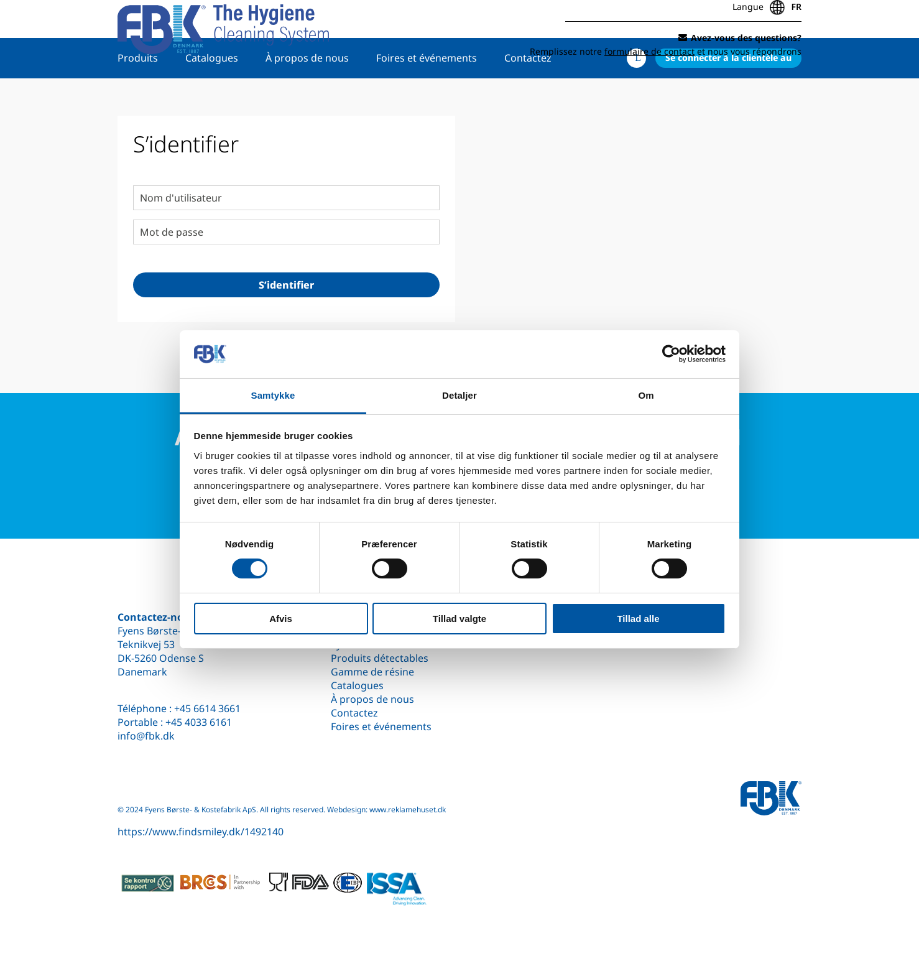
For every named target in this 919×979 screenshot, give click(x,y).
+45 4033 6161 (198, 722)
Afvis (280, 618)
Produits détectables (379, 658)
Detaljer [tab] (459, 395)
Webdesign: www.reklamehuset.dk (386, 809)
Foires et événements (426, 97)
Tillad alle (638, 618)
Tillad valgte (459, 618)
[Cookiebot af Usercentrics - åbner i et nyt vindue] (671, 354)
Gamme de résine (372, 672)
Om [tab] (645, 395)
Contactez (528, 97)
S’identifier (286, 325)
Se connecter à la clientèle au (728, 97)
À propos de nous (307, 97)
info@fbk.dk (146, 736)
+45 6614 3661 (207, 708)
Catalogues (211, 97)
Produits (138, 97)
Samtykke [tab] (273, 395)
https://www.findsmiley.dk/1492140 (201, 831)
